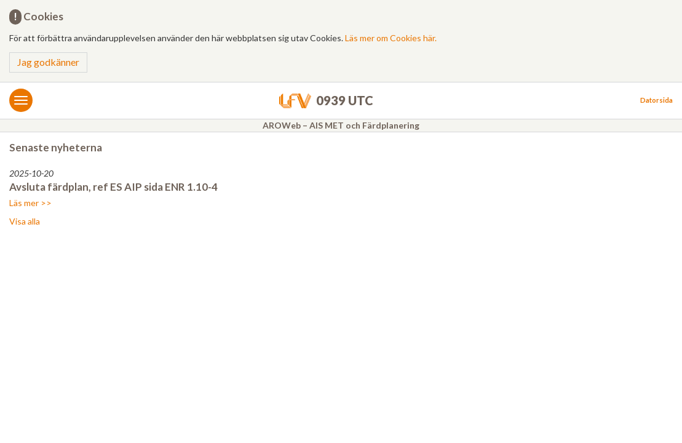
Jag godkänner (48, 62)
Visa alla (24, 221)
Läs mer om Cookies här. (391, 38)
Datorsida (656, 100)
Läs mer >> (30, 203)
